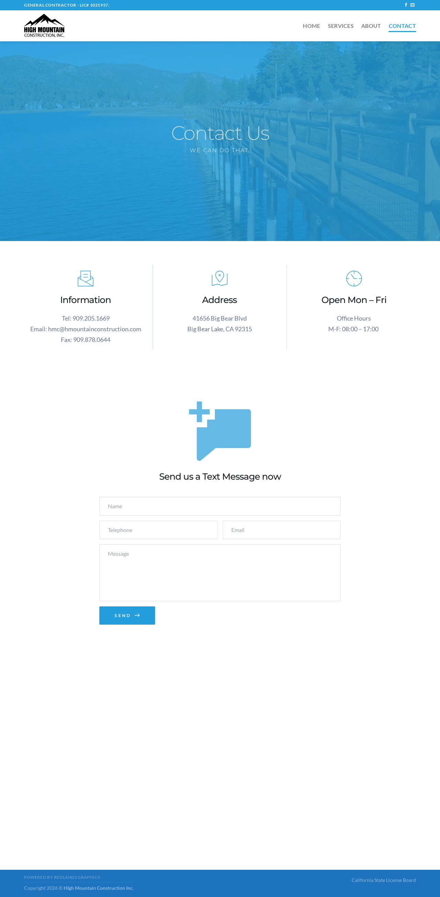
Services (341, 25)
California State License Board (384, 880)
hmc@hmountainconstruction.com (94, 329)
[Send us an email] (412, 5)
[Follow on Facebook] (406, 5)
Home (311, 25)
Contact (402, 25)
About (371, 25)
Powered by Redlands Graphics (62, 877)
